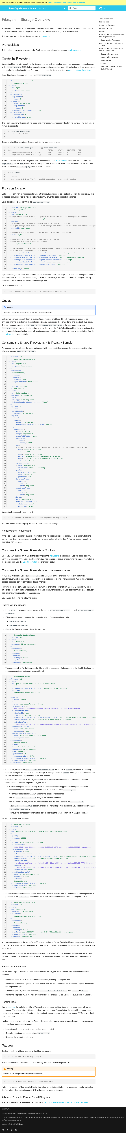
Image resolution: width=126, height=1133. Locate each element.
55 (5, 479)
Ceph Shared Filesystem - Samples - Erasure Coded (66, 1102)
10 (5, 101)
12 (5, 106)
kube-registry (46, 36)
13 (5, 108)
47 (5, 461)
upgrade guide (8, 334)
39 (5, 443)
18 (5, 246)
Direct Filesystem (30, 562)
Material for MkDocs (16, 1124)
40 (5, 445)
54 (5, 477)
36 (5, 436)
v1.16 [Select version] (41, 8)
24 (5, 260)
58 (5, 486)
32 (5, 427)
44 (5, 454)
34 (5, 431)
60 (5, 490)
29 (5, 420)
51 (5, 470)
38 (5, 440)
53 (5, 474)
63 (5, 497)
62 (5, 495)
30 (5, 422)
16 (5, 115)
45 (5, 456)
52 (5, 472)
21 (5, 253)
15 (5, 112)
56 (5, 481)
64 (5, 499)
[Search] (82, 8)
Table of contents (106, 19)
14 (5, 110)
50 (5, 468)
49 (5, 465)
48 (5, 463)
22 (5, 255)
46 (5, 459)
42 (5, 449)
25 (5, 262)
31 (5, 425)
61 (5, 492)
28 (5, 269)
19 (5, 248)
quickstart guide (74, 50)
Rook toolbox (61, 160)
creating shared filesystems (79, 70)
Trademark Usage (10, 1120)
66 (5, 504)
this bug (11, 1007)
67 (5, 506)
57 (5, 483)
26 (5, 264)
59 (5, 488)
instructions (54, 556)
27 (5, 266)
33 (5, 429)
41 (5, 447)
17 (5, 117)
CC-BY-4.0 (43, 1113)
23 (5, 257)
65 (5, 501)
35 (5, 434)
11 (5, 103)
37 (5, 438)
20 (5, 250)
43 (5, 452)
